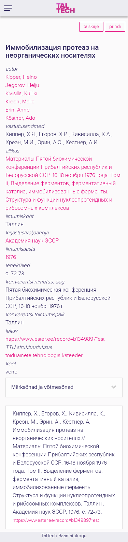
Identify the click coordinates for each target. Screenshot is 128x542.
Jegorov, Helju (22, 85)
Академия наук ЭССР (32, 241)
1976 (10, 257)
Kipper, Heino (21, 77)
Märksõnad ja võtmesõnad (42, 387)
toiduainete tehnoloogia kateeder (44, 355)
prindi (115, 26)
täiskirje (91, 26)
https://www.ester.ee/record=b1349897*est (54, 339)
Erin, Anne (17, 110)
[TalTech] (65, 8)
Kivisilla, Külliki (21, 93)
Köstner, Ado (20, 118)
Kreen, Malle (19, 102)
